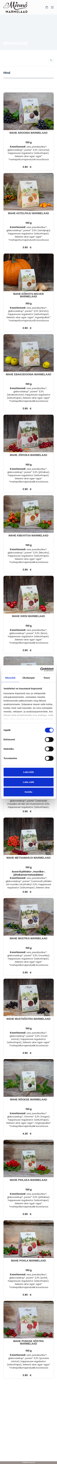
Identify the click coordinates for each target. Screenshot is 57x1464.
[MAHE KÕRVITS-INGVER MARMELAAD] (28, 272)
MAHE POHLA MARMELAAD (28, 1260)
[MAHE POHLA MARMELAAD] (28, 1239)
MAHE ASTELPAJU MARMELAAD (28, 213)
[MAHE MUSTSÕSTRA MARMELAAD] (28, 997)
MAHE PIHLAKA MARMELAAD (28, 1180)
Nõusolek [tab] (10, 677)
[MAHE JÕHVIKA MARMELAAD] (28, 433)
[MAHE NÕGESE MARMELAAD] (28, 1078)
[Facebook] (28, 1455)
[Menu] (52, 7)
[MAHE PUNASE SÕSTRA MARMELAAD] (28, 1320)
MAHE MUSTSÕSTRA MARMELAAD (28, 1018)
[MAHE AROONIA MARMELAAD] (28, 111)
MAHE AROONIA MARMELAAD (29, 132)
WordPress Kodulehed (28, 1462)
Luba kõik (28, 772)
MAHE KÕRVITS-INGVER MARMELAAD (28, 295)
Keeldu (28, 792)
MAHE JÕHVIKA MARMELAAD (28, 455)
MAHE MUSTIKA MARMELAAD (28, 938)
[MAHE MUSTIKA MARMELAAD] (28, 917)
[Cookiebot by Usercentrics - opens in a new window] (41, 669)
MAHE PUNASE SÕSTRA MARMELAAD (28, 1342)
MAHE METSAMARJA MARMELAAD (28, 857)
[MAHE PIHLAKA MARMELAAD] (28, 1158)
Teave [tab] (46, 677)
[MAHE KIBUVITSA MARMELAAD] (28, 514)
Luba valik (28, 782)
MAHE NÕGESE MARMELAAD (28, 1099)
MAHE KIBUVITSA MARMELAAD (28, 535)
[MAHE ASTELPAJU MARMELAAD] (28, 192)
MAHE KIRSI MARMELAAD (28, 616)
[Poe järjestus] (51, 60)
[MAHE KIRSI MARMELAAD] (28, 594)
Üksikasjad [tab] (28, 677)
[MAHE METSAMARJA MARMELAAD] (28, 836)
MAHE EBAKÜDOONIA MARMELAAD (28, 374)
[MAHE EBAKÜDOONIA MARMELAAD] (28, 353)
